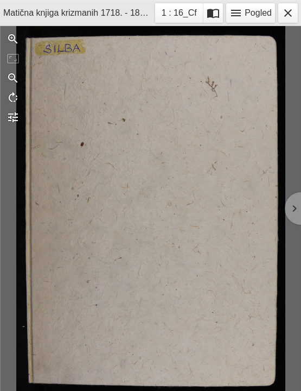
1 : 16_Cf (179, 14)
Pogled (250, 13)
